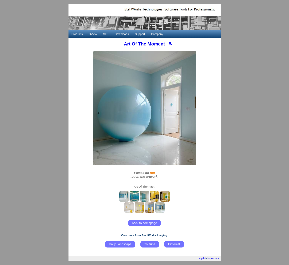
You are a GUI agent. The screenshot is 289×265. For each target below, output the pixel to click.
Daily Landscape (120, 244)
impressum (213, 258)
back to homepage (144, 223)
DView (93, 34)
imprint (202, 258)
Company (157, 34)
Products (77, 34)
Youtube (149, 244)
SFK (106, 34)
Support (140, 34)
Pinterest (174, 244)
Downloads (122, 34)
